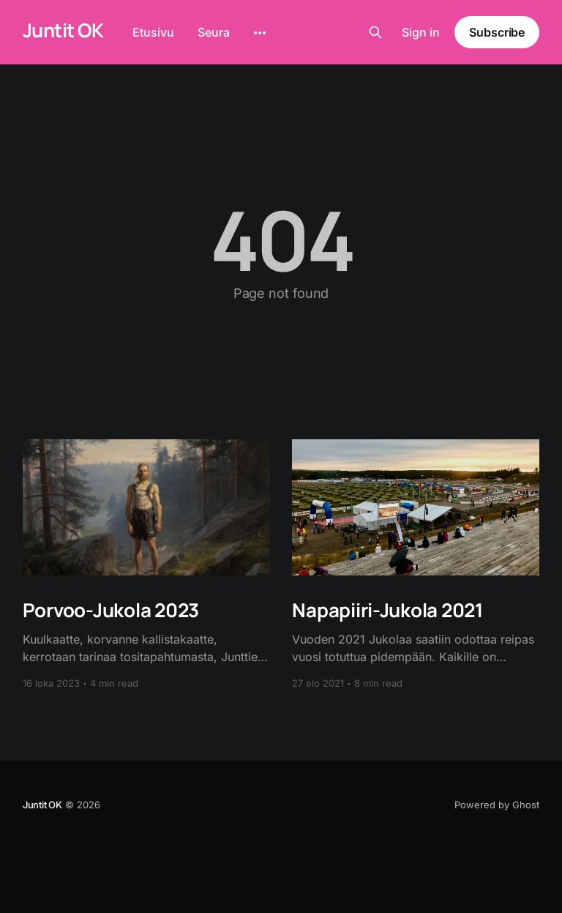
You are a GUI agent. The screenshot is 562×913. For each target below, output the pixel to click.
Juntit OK (63, 30)
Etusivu (153, 32)
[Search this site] (375, 32)
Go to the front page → (281, 315)
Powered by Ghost (496, 804)
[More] (260, 33)
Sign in (421, 32)
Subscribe (497, 32)
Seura (214, 32)
